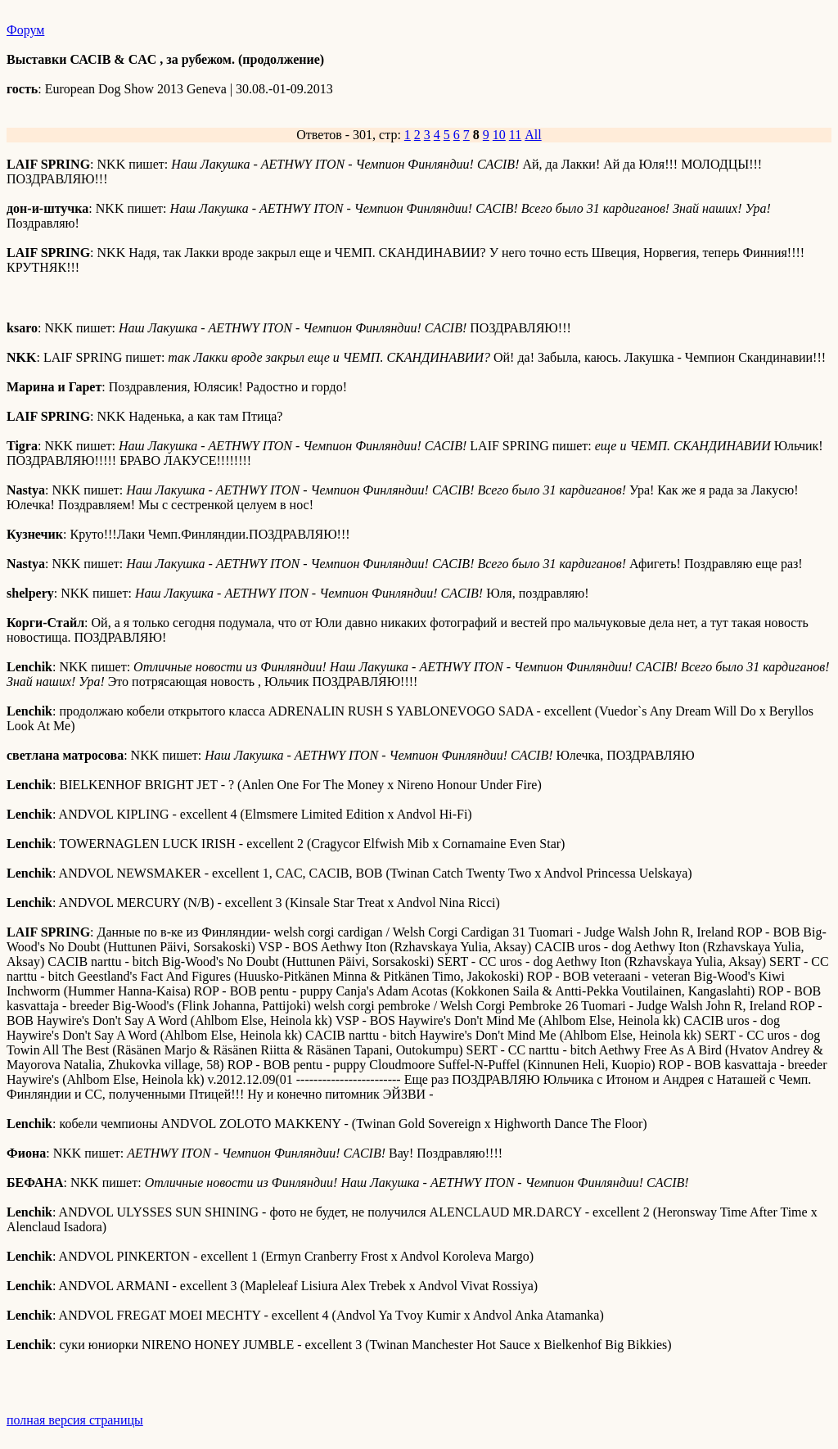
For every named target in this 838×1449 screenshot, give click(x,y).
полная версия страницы (75, 1420)
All (533, 135)
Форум (25, 30)
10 (499, 135)
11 (515, 135)
